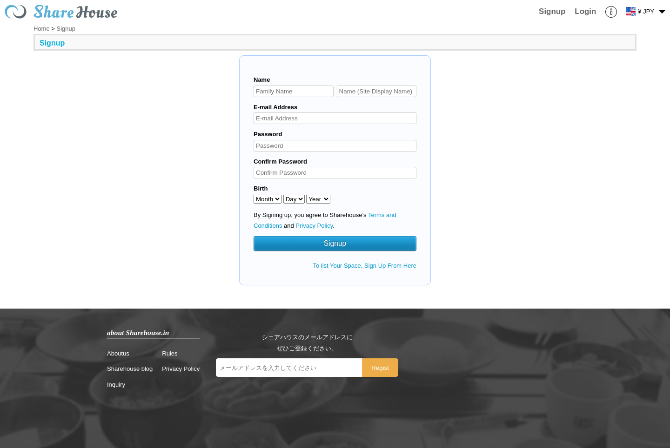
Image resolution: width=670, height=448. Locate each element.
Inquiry (116, 384)
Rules (169, 353)
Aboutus (118, 353)
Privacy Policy (314, 225)
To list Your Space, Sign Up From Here (364, 265)
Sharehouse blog (130, 368)
